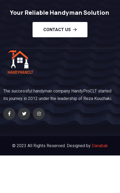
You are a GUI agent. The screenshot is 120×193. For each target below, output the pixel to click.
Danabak (100, 145)
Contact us (60, 29)
